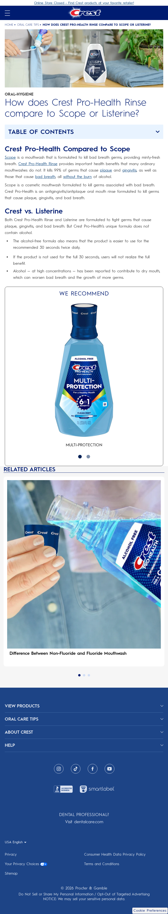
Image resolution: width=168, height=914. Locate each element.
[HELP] (84, 745)
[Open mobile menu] (7, 13)
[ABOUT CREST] (84, 732)
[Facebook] (92, 769)
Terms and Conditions (101, 864)
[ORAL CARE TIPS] (84, 719)
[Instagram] (59, 769)
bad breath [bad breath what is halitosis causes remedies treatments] (45, 176)
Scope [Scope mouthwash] (10, 157)
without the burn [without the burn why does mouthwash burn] (77, 176)
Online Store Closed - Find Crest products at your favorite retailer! (84, 3)
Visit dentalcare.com (84, 821)
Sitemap (11, 873)
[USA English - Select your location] (15, 842)
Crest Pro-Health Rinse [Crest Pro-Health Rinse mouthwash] (37, 164)
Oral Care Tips (28, 24)
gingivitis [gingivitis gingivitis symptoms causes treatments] (129, 170)
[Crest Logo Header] (84, 13)
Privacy (11, 854)
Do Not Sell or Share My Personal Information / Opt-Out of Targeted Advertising (84, 894)
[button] (84, 132)
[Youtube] (109, 769)
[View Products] (84, 706)
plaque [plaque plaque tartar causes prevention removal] (106, 170)
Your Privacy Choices (26, 864)
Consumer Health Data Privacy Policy (115, 854)
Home (9, 24)
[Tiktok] (76, 769)
